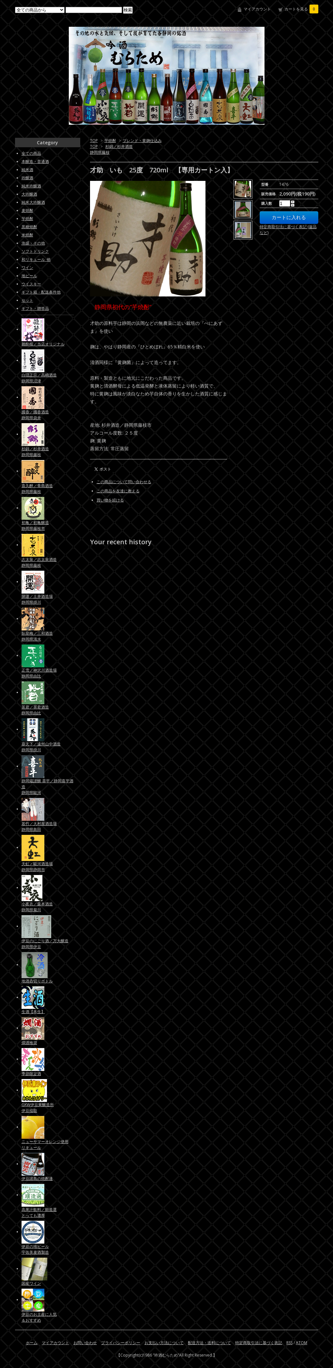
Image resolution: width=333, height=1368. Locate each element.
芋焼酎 (110, 140)
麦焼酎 (27, 210)
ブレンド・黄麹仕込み (142, 140)
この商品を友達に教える (118, 491)
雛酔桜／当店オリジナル (43, 344)
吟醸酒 (27, 178)
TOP (94, 140)
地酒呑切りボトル (37, 981)
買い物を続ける (110, 500)
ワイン (27, 267)
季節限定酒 (31, 1073)
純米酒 (27, 169)
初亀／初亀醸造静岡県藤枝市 (35, 525)
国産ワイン (31, 1283)
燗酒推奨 (29, 1042)
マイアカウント (257, 9)
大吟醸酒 (29, 194)
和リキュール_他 (36, 259)
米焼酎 (27, 235)
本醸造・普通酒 (35, 161)
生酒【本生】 (33, 1011)
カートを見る (301, 9)
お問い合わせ (85, 1342)
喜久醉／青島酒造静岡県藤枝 (37, 488)
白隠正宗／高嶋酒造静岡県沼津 (39, 378)
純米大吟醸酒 (33, 202)
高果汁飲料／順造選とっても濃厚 (39, 1212)
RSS (289, 1342)
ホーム (32, 1342)
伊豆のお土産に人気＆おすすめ (39, 1317)
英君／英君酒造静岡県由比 (35, 710)
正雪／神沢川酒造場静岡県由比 (39, 673)
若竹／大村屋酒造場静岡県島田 (39, 826)
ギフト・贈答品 (35, 308)
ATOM (301, 1342)
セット (27, 300)
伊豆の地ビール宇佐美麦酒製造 (35, 1249)
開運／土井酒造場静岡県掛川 (37, 599)
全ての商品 (31, 153)
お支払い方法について (164, 1342)
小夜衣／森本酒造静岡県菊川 (37, 907)
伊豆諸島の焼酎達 (37, 1178)
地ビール (29, 275)
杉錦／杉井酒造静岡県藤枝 (35, 451)
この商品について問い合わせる (124, 482)
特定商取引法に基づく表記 (258, 1342)
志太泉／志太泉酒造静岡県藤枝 (39, 562)
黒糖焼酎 (29, 227)
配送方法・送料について (209, 1342)
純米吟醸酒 (31, 186)
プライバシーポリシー (120, 1342)
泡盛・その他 (33, 243)
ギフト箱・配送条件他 (41, 292)
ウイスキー (31, 284)
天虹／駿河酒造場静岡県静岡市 (37, 866)
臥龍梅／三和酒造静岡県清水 (37, 636)
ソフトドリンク (35, 251)
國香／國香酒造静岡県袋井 (35, 415)
